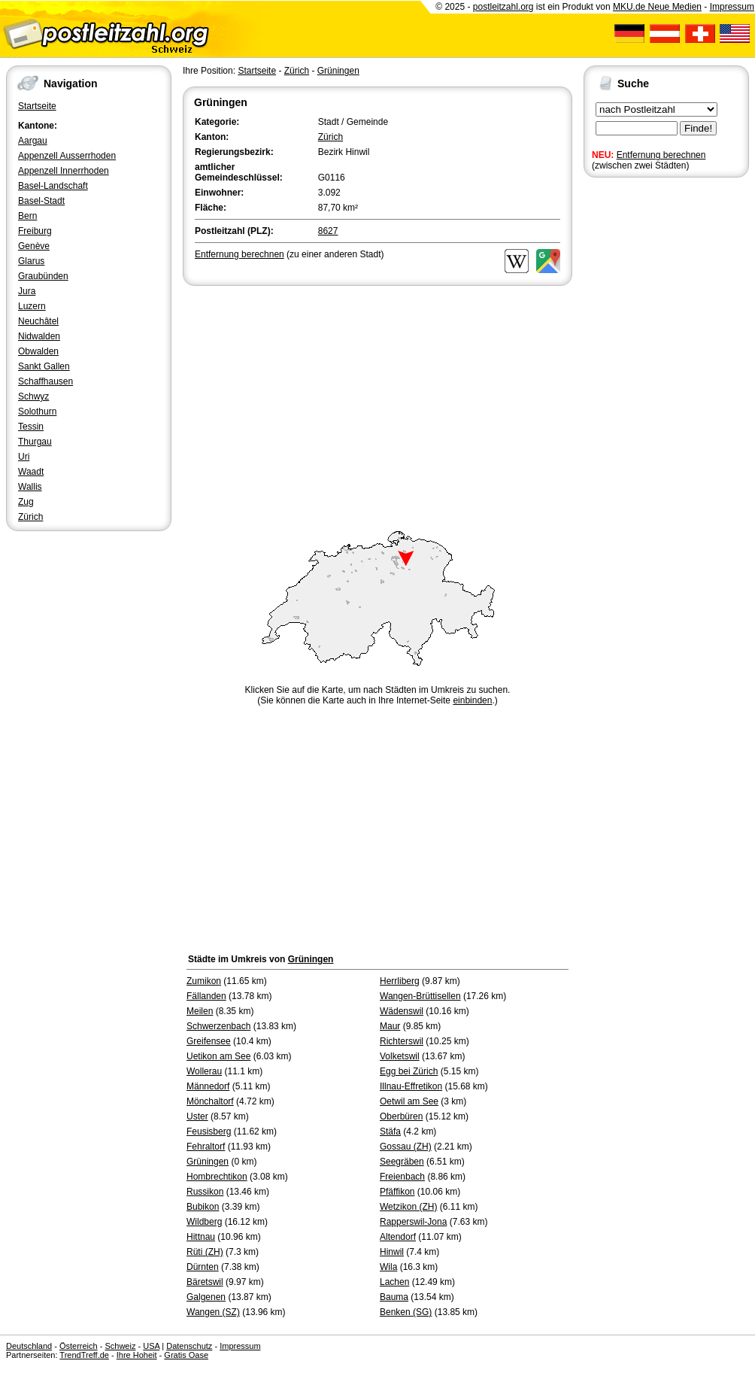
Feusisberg (208, 1131)
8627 (328, 231)
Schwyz (33, 396)
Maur (390, 1026)
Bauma (394, 1297)
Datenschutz (189, 1345)
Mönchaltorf (210, 1101)
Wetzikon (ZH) (408, 1206)
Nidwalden (39, 336)
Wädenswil (401, 1011)
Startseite (37, 106)
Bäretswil (204, 1282)
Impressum (732, 7)
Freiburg (35, 231)
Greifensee (208, 1041)
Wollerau (204, 1071)
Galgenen (206, 1297)
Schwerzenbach (218, 1026)
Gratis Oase (186, 1354)
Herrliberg (400, 981)
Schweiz (120, 1345)
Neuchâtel (38, 321)
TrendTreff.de (84, 1354)
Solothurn (37, 411)
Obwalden (38, 351)
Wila (388, 1267)
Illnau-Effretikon (411, 1086)
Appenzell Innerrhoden (63, 171)
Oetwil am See (409, 1101)
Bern (27, 216)
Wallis (30, 486)
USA (151, 1345)
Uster (197, 1116)
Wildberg (204, 1222)
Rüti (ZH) (204, 1252)
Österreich (78, 1345)
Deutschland (29, 1345)
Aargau (32, 140)
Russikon (204, 1191)
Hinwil (392, 1252)
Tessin (31, 426)
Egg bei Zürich (409, 1071)
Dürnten (202, 1267)
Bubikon (202, 1206)
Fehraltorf (205, 1146)
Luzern (32, 306)
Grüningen (338, 70)
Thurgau (35, 441)
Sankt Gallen (44, 366)
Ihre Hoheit (137, 1354)
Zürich (30, 517)
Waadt (31, 471)
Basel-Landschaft (53, 186)
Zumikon (203, 981)
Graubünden (43, 276)
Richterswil (401, 1041)
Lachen (394, 1282)
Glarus (31, 261)
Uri (23, 456)
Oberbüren (401, 1116)
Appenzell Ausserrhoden (67, 155)
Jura (26, 291)
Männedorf (207, 1086)
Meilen (199, 1011)
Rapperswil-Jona (413, 1222)
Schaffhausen (45, 381)
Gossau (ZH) (406, 1146)
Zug (26, 502)
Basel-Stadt (41, 201)
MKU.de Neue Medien (657, 7)
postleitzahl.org (503, 7)
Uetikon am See (218, 1056)
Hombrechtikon (216, 1176)
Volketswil (400, 1056)
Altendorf (398, 1237)
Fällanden (206, 996)
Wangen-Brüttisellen (420, 996)
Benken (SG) (406, 1312)
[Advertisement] (377, 401)
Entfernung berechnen (661, 155)
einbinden (472, 700)
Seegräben (402, 1161)
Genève (34, 246)
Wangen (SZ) (213, 1312)
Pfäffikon (397, 1191)
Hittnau (200, 1237)
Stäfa (390, 1131)
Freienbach (402, 1176)
